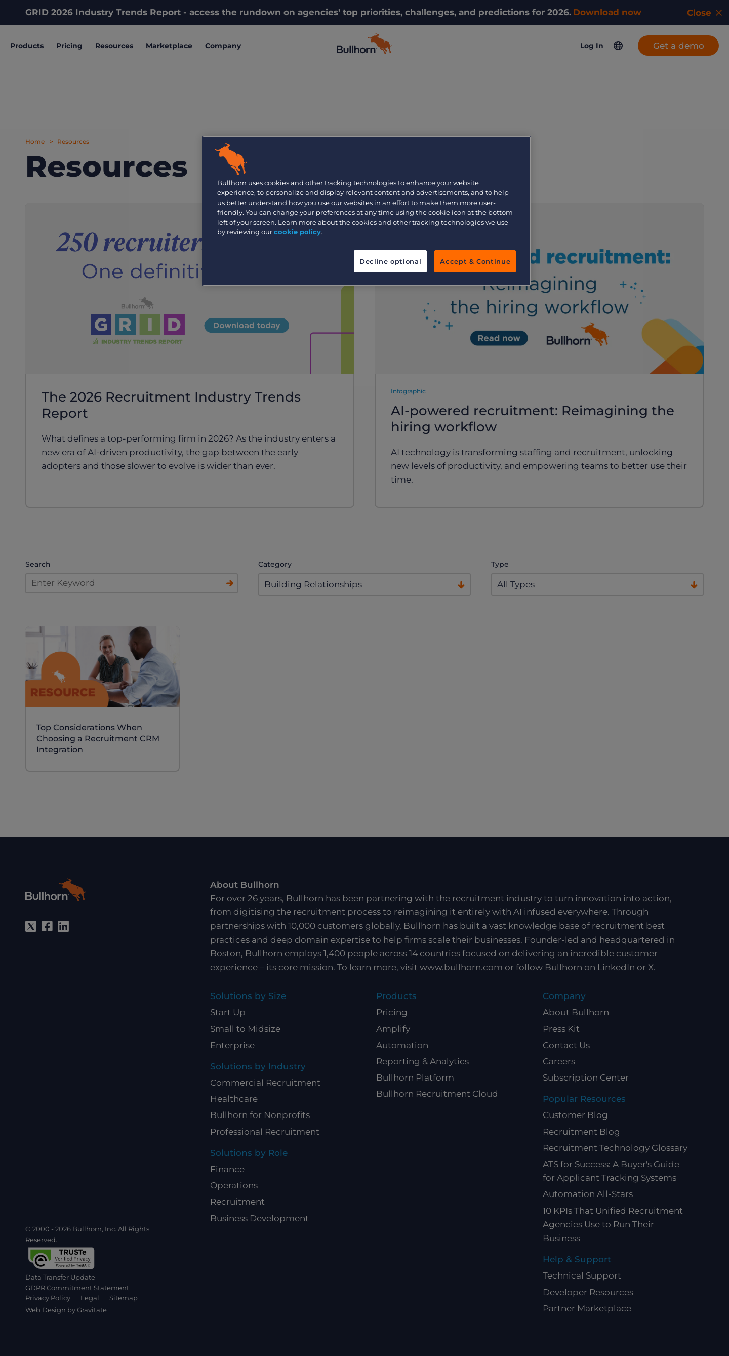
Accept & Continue (475, 261)
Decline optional (390, 261)
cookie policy (297, 232)
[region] (366, 211)
